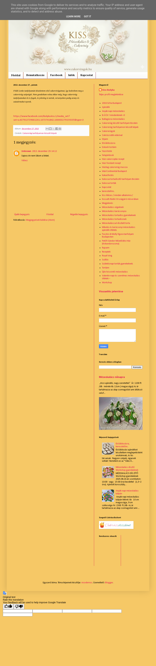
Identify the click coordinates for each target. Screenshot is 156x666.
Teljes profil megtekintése (111, 94)
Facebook (56, 75)
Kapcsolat (86, 75)
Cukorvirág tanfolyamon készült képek (39, 133)
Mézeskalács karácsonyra (114, 211)
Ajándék (106, 107)
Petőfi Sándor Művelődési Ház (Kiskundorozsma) (116, 242)
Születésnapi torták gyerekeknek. (117, 264)
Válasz (24, 160)
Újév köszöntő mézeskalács (115, 272)
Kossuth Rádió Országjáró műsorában (120, 199)
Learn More (73, 16)
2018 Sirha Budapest (112, 103)
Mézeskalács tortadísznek (114, 219)
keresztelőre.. (108, 191)
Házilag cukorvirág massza (114, 167)
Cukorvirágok (108, 131)
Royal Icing (107, 255)
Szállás (105, 259)
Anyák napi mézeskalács (113, 111)
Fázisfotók (107, 151)
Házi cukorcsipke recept (113, 159)
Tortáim (105, 268)
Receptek (106, 252)
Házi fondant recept (111, 163)
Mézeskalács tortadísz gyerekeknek (119, 215)
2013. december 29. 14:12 (44, 151)
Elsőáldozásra (108, 143)
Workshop (107, 282)
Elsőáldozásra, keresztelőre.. (123, 445)
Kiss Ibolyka (108, 90)
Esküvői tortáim (109, 147)
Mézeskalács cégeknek (113, 207)
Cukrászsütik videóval (112, 135)
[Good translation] (8, 606)
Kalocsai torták (109, 183)
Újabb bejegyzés (22, 214)
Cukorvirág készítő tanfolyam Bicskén (120, 123)
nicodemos (87, 582)
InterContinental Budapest (114, 171)
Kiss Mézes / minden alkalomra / (117, 195)
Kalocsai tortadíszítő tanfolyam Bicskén (120, 179)
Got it (87, 16)
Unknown (26, 151)
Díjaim (105, 139)
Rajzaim (105, 248)
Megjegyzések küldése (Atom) (40, 220)
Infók (71, 75)
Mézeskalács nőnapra (112, 377)
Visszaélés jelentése (111, 291)
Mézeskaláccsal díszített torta (116, 223)
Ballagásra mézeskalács (113, 119)
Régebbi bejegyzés (79, 214)
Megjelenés (107, 203)
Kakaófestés (108, 175)
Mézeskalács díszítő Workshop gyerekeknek (127, 468)
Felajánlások (108, 155)
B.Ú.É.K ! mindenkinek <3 (113, 115)
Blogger (109, 582)
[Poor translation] (19, 606)
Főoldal (15, 75)
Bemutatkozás (35, 75)
